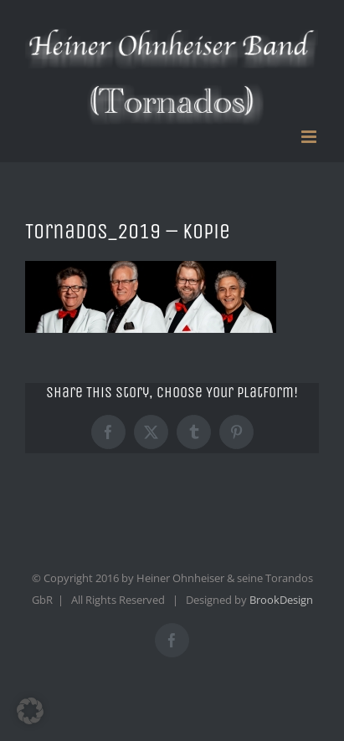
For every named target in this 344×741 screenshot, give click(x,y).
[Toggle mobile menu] (310, 137)
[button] (30, 711)
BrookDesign (281, 599)
